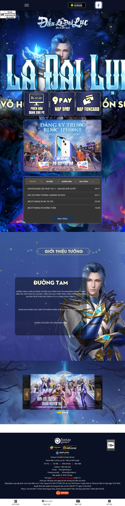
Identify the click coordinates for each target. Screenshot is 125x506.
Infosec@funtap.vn (69, 472)
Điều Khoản (66, 464)
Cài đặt (55, 464)
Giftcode (15, 504)
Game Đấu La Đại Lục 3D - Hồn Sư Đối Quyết (62, 460)
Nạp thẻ (78, 504)
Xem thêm (62, 218)
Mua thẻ (47, 504)
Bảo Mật (78, 464)
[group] (62, 145)
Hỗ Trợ (46, 464)
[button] (98, 146)
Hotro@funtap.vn (65, 470)
